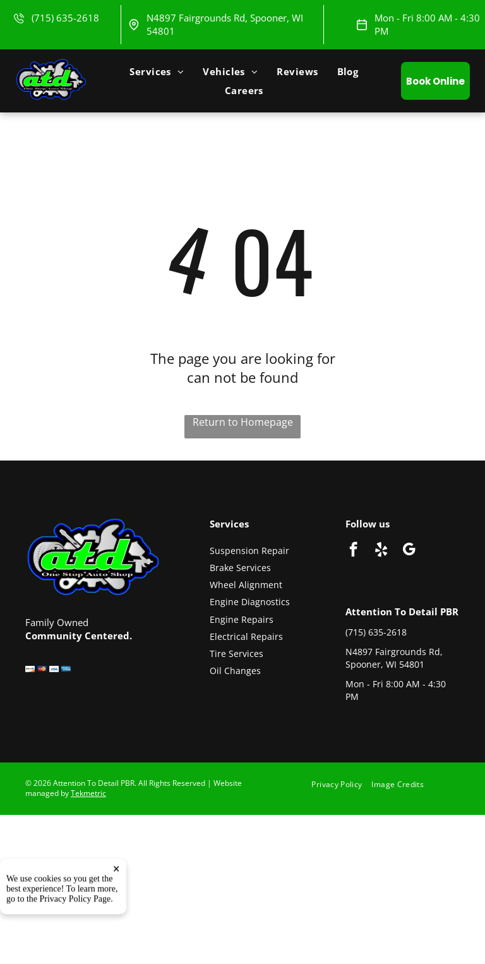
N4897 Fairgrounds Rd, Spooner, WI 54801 (394, 658)
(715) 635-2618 (65, 17)
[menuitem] (156, 71)
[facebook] (353, 550)
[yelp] (381, 550)
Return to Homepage (243, 422)
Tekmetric (88, 793)
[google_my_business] (409, 550)
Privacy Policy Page (75, 937)
